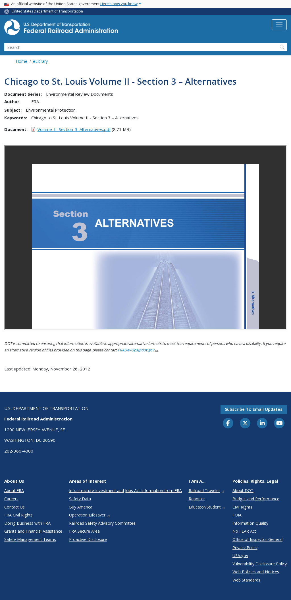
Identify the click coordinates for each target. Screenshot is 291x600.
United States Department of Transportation (47, 11)
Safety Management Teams (30, 539)
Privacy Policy (244, 547)
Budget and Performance (255, 498)
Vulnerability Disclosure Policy (259, 563)
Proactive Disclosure (88, 539)
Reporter (197, 498)
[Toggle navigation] (279, 24)
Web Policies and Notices (255, 571)
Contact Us (14, 507)
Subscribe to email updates (253, 409)
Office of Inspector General (257, 539)
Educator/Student (207, 507)
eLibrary (40, 61)
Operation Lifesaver (90, 515)
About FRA (14, 490)
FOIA (237, 515)
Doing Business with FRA (27, 523)
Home (21, 61)
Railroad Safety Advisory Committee (102, 523)
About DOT (242, 490)
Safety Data (80, 498)
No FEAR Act (244, 531)
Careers (11, 498)
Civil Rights (242, 507)
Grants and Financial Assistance (33, 531)
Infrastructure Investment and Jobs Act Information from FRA (125, 490)
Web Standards (246, 580)
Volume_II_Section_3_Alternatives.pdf (74, 129)
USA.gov (240, 555)
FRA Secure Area (84, 531)
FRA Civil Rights (18, 515)
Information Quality (250, 523)
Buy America (80, 507)
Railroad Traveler (207, 490)
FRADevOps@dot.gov (138, 350)
